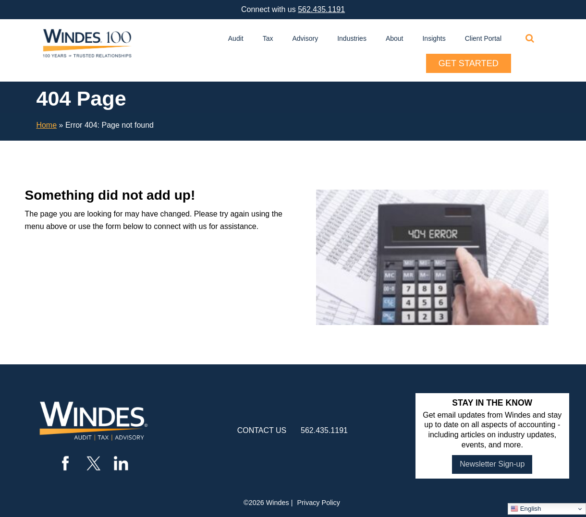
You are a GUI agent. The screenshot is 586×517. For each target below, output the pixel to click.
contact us (262, 430)
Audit (236, 38)
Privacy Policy (318, 502)
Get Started (469, 63)
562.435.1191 (321, 9)
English (526, 509)
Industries (351, 38)
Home (46, 125)
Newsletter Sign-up (492, 464)
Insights (433, 38)
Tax (268, 38)
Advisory (305, 38)
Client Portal (483, 38)
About (394, 38)
